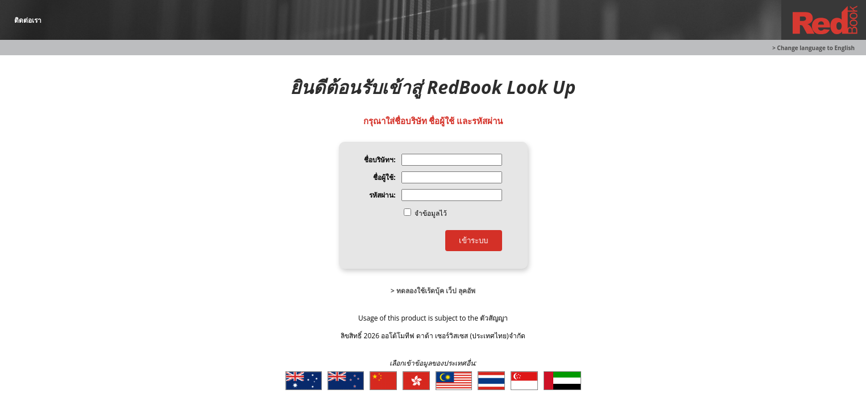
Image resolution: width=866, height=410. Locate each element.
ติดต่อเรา (28, 20)
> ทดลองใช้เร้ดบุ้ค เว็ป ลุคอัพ (433, 291)
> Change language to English (813, 48)
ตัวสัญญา (494, 318)
